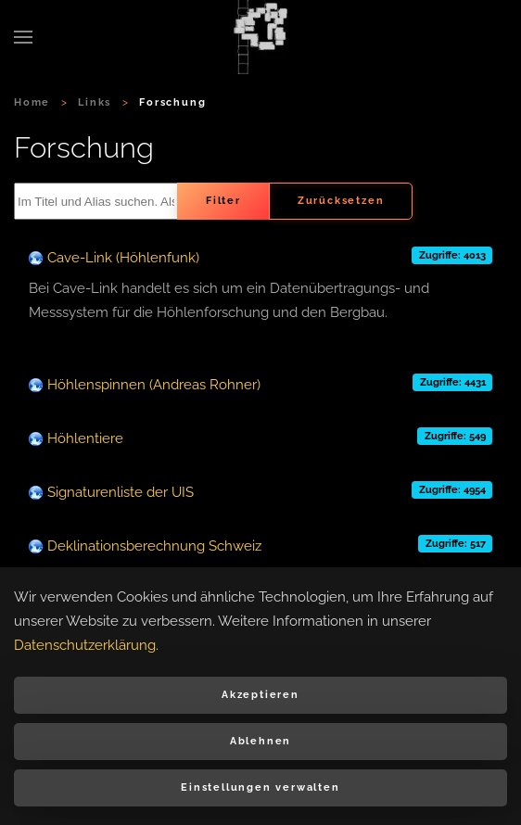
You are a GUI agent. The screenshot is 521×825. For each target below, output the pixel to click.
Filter (223, 201)
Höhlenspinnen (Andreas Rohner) (153, 384)
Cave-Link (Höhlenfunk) (123, 257)
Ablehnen (260, 741)
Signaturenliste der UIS (120, 492)
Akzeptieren (260, 695)
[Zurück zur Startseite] (260, 37)
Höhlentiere (85, 438)
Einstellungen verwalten (260, 787)
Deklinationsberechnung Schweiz (154, 546)
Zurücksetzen (341, 201)
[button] (23, 37)
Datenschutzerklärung (85, 645)
